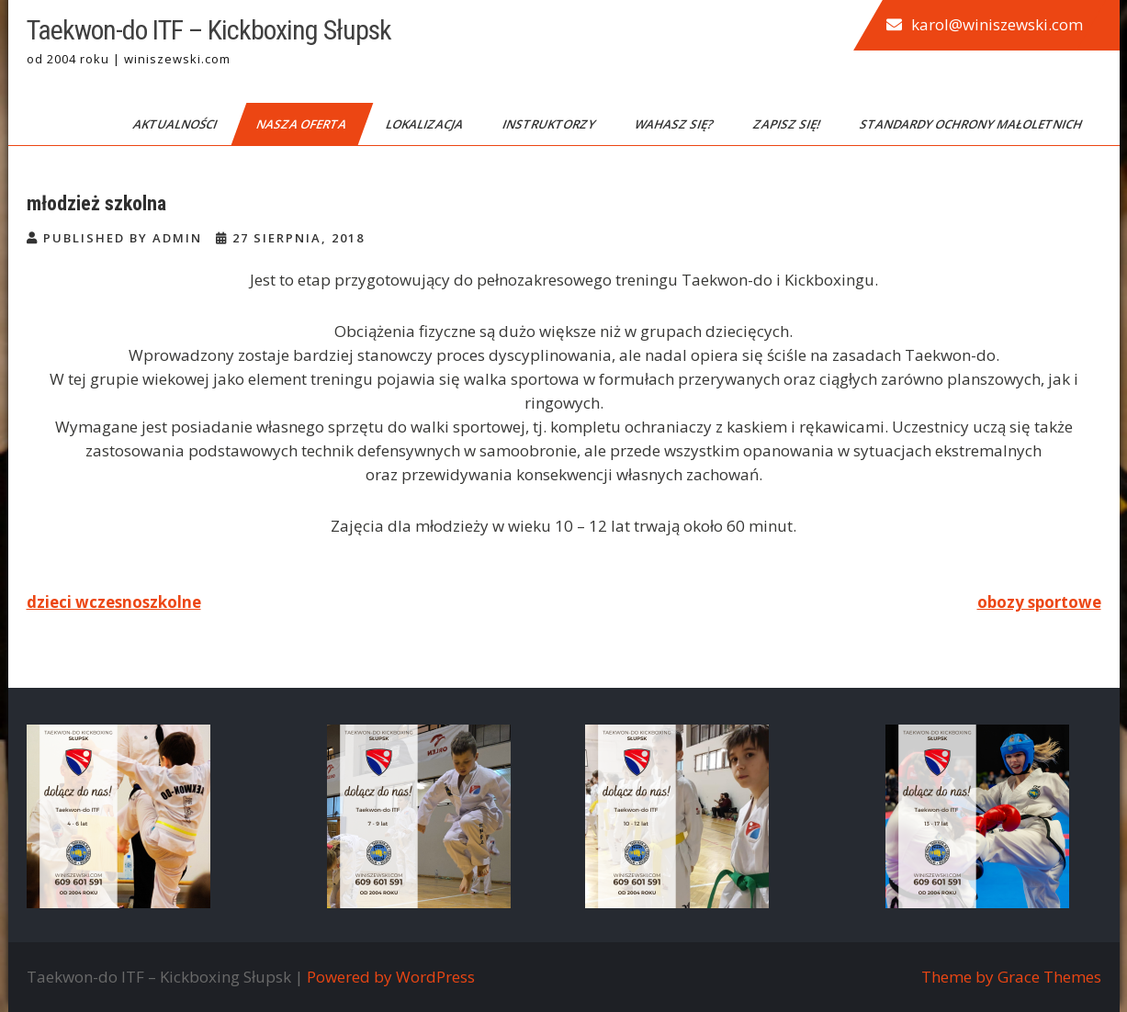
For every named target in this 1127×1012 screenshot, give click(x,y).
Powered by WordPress (391, 976)
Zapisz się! (787, 124)
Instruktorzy (549, 124)
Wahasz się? (674, 124)
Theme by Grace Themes (1011, 976)
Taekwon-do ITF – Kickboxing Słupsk (209, 30)
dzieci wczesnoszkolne (114, 602)
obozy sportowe (1039, 602)
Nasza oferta (302, 124)
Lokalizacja (425, 124)
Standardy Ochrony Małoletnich (971, 124)
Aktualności (175, 124)
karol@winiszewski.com (997, 24)
